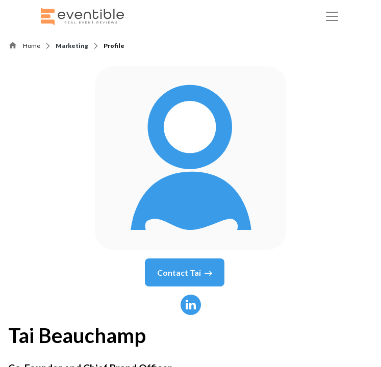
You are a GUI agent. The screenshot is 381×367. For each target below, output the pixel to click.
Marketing (72, 45)
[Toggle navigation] (332, 16)
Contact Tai (184, 273)
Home (31, 45)
